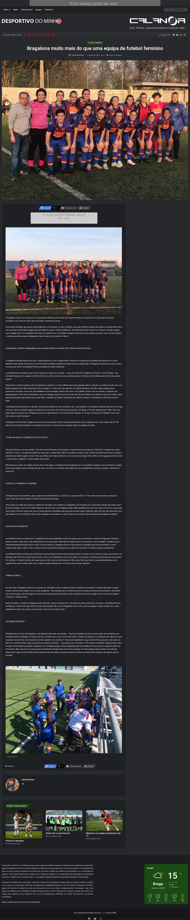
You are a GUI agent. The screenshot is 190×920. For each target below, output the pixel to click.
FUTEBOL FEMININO (95, 43)
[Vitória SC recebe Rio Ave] (64, 819)
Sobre (15, 10)
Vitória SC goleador (15, 839)
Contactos (49, 10)
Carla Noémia (78, 55)
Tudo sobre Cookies (86, 913)
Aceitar (140, 914)
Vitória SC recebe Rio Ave (58, 832)
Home (6, 10)
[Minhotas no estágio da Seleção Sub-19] (104, 819)
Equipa (38, 10)
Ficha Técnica (26, 10)
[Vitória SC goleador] (24, 823)
